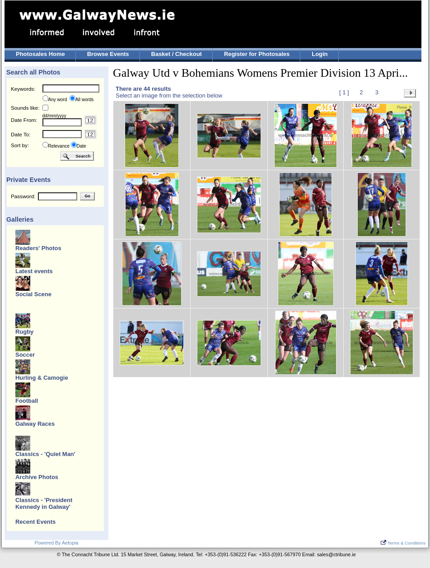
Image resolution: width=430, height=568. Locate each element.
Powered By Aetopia (56, 542)
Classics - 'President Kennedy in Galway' (43, 503)
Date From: (24, 120)
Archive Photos (36, 477)
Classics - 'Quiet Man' (45, 454)
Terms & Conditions (403, 542)
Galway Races (35, 423)
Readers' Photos (38, 248)
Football (26, 400)
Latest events (34, 271)
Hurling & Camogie (41, 377)
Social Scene (33, 294)
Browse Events (108, 54)
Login (319, 54)
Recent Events (35, 521)
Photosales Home (40, 54)
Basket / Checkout (176, 54)
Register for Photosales (257, 54)
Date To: (20, 134)
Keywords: (23, 89)
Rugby (24, 331)
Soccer (25, 354)
